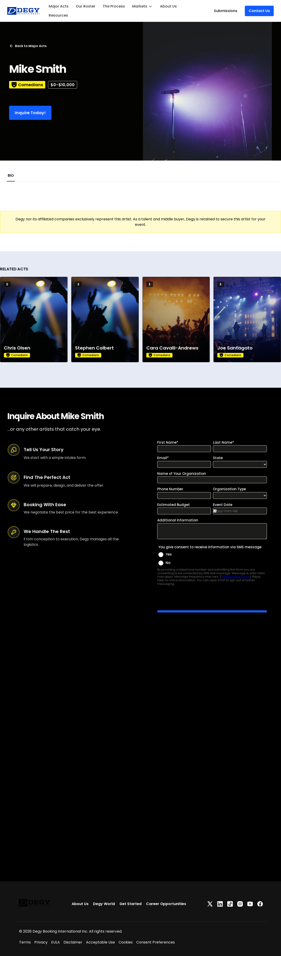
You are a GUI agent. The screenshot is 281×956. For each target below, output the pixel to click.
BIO (11, 175)
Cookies (126, 942)
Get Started (130, 903)
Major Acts (58, 6)
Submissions (225, 10)
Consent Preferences (155, 942)
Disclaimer (72, 942)
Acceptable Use (100, 942)
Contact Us (259, 10)
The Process (114, 6)
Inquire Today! (30, 113)
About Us (168, 6)
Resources (58, 15)
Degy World (104, 903)
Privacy (41, 942)
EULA (55, 942)
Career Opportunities (166, 903)
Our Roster (85, 6)
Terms (25, 942)
